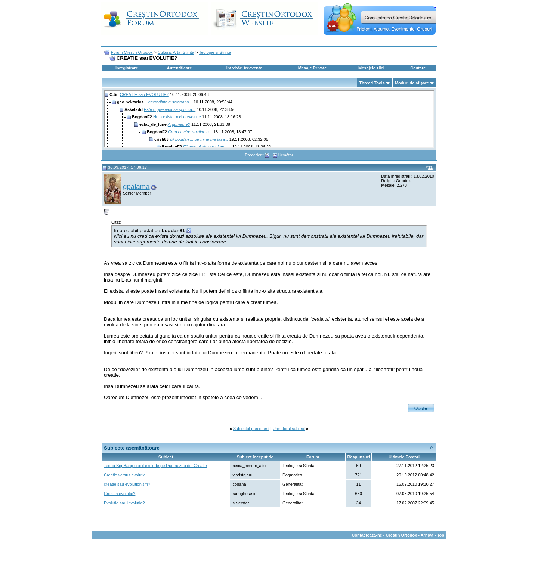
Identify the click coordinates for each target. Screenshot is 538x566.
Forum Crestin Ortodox (132, 52)
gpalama (136, 186)
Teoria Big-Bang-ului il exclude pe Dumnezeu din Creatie (155, 465)
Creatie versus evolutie (125, 475)
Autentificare (179, 68)
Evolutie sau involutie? (124, 503)
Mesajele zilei (371, 68)
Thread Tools (372, 83)
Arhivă (427, 535)
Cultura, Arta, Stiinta (176, 52)
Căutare (418, 68)
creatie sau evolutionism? (127, 484)
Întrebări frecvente (244, 68)
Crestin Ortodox (401, 535)
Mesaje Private (312, 68)
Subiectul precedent (251, 428)
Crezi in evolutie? (119, 493)
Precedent (254, 155)
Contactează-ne (367, 535)
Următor (285, 155)
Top (440, 535)
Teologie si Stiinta (215, 52)
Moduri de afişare (412, 83)
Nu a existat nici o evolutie (177, 117)
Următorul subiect (289, 428)
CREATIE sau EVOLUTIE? (144, 94)
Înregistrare (126, 68)
